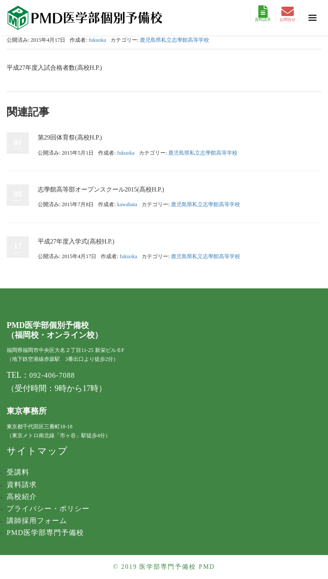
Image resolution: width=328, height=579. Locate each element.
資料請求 (263, 13)
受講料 (18, 472)
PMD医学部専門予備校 (45, 532)
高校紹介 (22, 496)
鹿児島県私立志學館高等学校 (174, 40)
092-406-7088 (52, 375)
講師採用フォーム (37, 520)
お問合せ (288, 13)
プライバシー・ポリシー (48, 508)
